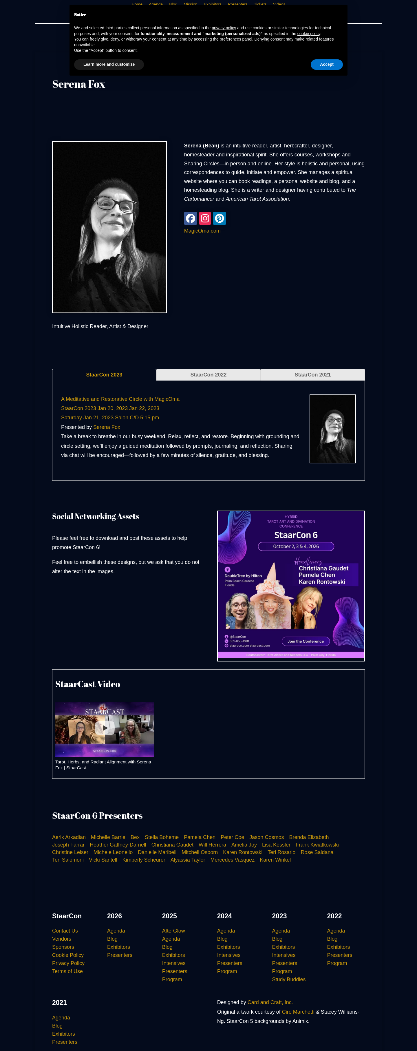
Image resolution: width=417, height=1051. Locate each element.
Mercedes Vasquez (233, 860)
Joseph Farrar (68, 845)
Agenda (116, 930)
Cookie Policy (68, 955)
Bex (135, 837)
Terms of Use (67, 971)
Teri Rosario (281, 852)
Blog (112, 939)
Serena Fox (106, 427)
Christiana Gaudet (172, 845)
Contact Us (65, 930)
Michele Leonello (113, 852)
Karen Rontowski (242, 852)
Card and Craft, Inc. (270, 1002)
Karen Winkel (275, 860)
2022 (334, 916)
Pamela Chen (199, 837)
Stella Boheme (162, 837)
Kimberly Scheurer (143, 860)
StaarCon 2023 (104, 375)
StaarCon (67, 916)
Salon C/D (127, 418)
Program (172, 979)
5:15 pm (149, 418)
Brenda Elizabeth (309, 837)
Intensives (174, 963)
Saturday (71, 418)
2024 (224, 916)
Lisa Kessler (276, 845)
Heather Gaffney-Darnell (118, 845)
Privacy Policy (68, 963)
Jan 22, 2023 (144, 408)
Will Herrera (212, 845)
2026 (114, 916)
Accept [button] (327, 64)
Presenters (119, 955)
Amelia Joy (244, 845)
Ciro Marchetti (298, 1012)
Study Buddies (289, 979)
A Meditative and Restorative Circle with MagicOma (120, 399)
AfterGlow (173, 930)
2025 (169, 916)
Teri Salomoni (68, 860)
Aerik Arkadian (69, 837)
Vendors (61, 939)
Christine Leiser (70, 852)
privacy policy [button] (224, 27)
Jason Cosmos (266, 837)
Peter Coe (232, 837)
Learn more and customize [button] (109, 64)
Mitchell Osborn (200, 852)
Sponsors (63, 947)
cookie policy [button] (308, 33)
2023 (279, 916)
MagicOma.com (202, 231)
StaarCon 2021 (313, 375)
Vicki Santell (103, 860)
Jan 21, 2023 (98, 418)
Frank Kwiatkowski (317, 845)
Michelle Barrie (108, 837)
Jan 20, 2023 (113, 408)
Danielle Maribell (157, 852)
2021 (59, 1002)
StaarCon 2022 (208, 375)
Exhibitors (118, 947)
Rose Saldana (317, 852)
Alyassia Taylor (188, 860)
